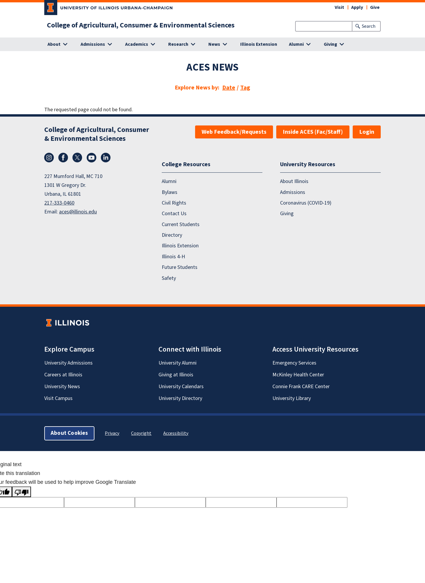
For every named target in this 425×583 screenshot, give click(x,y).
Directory (172, 235)
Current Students (181, 224)
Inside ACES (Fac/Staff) (313, 132)
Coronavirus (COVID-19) (305, 203)
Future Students (179, 267)
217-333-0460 (59, 203)
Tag (245, 88)
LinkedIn (105, 157)
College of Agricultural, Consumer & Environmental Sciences (141, 25)
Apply (357, 7)
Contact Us (174, 213)
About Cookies (69, 433)
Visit (339, 7)
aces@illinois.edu (78, 211)
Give (375, 7)
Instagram (48, 157)
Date (228, 88)
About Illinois (294, 181)
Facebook (63, 157)
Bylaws (169, 192)
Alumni (169, 181)
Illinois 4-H (173, 256)
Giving (287, 213)
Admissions (292, 192)
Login (366, 132)
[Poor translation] (21, 491)
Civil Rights (174, 203)
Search (368, 26)
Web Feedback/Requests (234, 132)
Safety (169, 278)
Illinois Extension (258, 44)
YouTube (91, 157)
